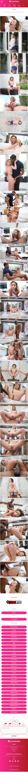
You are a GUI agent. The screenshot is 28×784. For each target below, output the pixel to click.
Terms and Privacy (14, 747)
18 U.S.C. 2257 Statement (14, 766)
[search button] (26, 1)
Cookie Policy (14, 749)
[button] (18, 724)
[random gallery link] (24, 5)
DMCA (14, 751)
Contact (14, 759)
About (14, 757)
